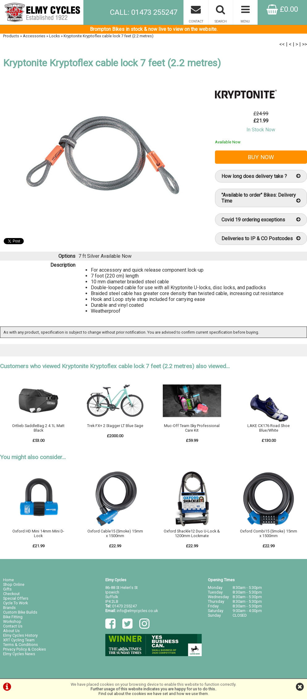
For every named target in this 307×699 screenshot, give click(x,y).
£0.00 (282, 9)
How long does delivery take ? (261, 176)
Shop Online (13, 584)
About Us (11, 630)
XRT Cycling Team (19, 640)
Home (8, 580)
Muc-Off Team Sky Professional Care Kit (192, 428)
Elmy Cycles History (20, 635)
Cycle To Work (15, 603)
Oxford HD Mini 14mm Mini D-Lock (38, 533)
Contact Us (13, 626)
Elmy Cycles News (19, 654)
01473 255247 (124, 606)
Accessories (34, 36)
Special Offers (15, 598)
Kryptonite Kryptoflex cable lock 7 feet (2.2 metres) (109, 36)
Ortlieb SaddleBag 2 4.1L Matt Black (38, 428)
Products (11, 36)
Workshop (12, 621)
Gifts (7, 589)
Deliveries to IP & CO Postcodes (261, 238)
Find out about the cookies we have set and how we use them (153, 693)
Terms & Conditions (20, 644)
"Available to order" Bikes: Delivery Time (261, 198)
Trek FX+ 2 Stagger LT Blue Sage (115, 425)
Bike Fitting (13, 617)
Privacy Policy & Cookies (24, 649)
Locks (54, 36)
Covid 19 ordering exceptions (261, 220)
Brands (9, 607)
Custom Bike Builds (20, 612)
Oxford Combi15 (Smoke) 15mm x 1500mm (268, 533)
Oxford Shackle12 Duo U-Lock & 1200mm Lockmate (192, 533)
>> (304, 44)
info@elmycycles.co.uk (137, 610)
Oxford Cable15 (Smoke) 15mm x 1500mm (115, 533)
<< (282, 44)
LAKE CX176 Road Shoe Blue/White (268, 428)
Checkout (11, 593)
